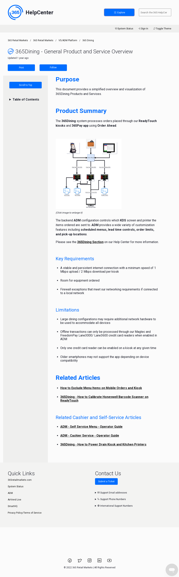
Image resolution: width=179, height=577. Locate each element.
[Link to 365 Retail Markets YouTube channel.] (109, 561)
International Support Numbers (115, 505)
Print (21, 67)
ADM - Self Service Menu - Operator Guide (91, 426)
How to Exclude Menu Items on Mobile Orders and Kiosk (101, 388)
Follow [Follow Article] (53, 67)
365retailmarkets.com (20, 480)
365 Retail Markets (18, 40)
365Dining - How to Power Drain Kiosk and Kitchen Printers (103, 444)
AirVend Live (14, 499)
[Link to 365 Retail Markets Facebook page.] (70, 561)
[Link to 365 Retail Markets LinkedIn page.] (100, 561)
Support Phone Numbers (111, 499)
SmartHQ (12, 506)
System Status (123, 28)
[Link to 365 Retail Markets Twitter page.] (80, 561)
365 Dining (88, 40)
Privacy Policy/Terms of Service (25, 512)
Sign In (143, 28)
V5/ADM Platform (68, 40)
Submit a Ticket (106, 481)
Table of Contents (26, 99)
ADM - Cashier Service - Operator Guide (89, 435)
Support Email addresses (112, 492)
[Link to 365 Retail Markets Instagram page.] (90, 561)
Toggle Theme (162, 28)
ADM (10, 493)
